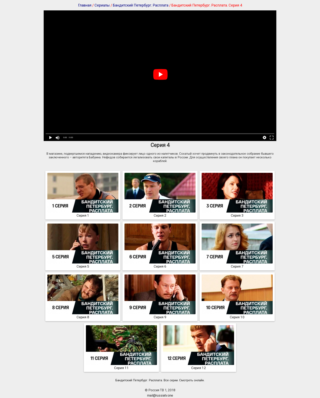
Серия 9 (160, 315)
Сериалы (102, 5)
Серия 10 (237, 315)
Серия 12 (198, 366)
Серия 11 (121, 366)
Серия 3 (237, 213)
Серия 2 (160, 213)
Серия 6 (160, 264)
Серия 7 (237, 264)
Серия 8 (82, 315)
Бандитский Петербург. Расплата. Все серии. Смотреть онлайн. (160, 380)
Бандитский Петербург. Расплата (140, 5)
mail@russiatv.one (160, 395)
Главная (84, 5)
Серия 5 (82, 264)
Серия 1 (82, 213)
